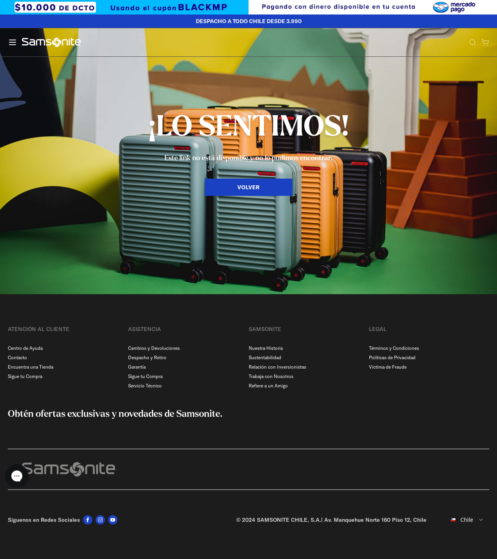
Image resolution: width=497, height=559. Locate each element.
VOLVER (248, 187)
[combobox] (461, 520)
